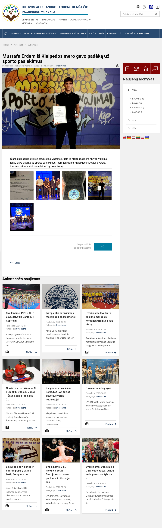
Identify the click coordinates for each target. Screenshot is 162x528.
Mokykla (27, 23)
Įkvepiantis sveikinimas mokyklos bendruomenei (60, 315)
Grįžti (17, 262)
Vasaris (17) (138, 108)
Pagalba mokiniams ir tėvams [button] (40, 33)
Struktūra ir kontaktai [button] (137, 33)
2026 (134, 90)
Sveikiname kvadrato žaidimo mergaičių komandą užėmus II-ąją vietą (99, 319)
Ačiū (103, 246)
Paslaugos (48, 19)
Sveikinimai (33, 45)
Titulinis (6, 45)
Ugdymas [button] (16, 33)
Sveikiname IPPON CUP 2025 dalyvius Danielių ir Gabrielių (20, 317)
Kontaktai (41, 23)
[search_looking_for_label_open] (156, 14)
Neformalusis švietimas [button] (72, 33)
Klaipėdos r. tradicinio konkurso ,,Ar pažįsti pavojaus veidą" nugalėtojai (59, 394)
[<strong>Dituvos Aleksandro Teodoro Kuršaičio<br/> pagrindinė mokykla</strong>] (11, 12)
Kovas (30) (137, 103)
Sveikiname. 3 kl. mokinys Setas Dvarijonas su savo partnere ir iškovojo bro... (58, 474)
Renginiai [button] (112, 33)
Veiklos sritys (30, 19)
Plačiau (29, 352)
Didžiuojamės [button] (96, 33)
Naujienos (19, 45)
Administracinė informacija (75, 19)
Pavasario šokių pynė (98, 388)
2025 (134, 120)
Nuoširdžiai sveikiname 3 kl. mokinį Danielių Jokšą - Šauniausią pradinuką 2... (21, 394)
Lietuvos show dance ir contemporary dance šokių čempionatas (20, 470)
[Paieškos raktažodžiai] (140, 14)
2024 (134, 128)
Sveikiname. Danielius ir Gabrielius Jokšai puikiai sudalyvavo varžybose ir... (100, 472)
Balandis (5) (138, 99)
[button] (138, 7)
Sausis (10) (137, 112)
